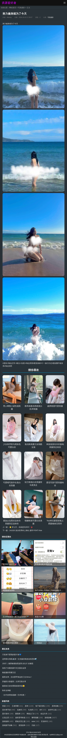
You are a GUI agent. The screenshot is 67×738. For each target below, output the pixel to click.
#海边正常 (11, 363)
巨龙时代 (7, 724)
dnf (56, 708)
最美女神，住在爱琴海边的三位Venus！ (17, 676)
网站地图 (34, 735)
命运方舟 (7, 716)
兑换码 (35, 708)
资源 (6, 705)
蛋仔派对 (22, 712)
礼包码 (46, 708)
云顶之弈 (21, 716)
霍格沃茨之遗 (36, 720)
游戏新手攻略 (22, 724)
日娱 (49, 724)
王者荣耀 (17, 705)
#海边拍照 (8, 366)
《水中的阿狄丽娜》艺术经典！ (14, 694)
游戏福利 (21, 720)
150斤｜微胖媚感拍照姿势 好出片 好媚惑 (17, 663)
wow (50, 720)
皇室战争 (37, 724)
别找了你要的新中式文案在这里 (14, 667)
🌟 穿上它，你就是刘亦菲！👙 (21, 527)
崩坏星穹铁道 (35, 716)
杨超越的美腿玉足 (9, 672)
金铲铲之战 (8, 712)
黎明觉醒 (50, 716)
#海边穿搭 (29, 363)
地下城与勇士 (43, 705)
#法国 (22, 363)
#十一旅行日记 (46, 363)
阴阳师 (35, 712)
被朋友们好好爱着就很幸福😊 (13, 685)
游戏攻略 (8, 720)
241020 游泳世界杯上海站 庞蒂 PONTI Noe (25, 530)
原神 (29, 705)
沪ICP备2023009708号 (33, 731)
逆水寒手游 (21, 708)
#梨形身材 (37, 363)
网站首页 (12, 8)
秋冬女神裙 (6, 689)
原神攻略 (7, 708)
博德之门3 (47, 712)
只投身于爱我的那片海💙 (11, 654)
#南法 (18, 363)
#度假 (5, 363)
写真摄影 (21, 8)
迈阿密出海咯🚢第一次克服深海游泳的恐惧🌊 (19, 659)
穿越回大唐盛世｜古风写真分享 (14, 681)
